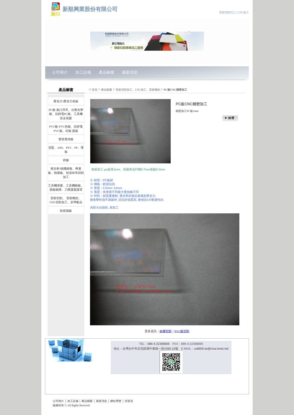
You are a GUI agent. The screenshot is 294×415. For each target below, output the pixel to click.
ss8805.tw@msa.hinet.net (211, 348)
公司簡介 (60, 72)
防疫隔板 (66, 210)
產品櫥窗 (106, 72)
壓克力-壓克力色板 (66, 101)
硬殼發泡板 (66, 139)
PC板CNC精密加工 (175, 89)
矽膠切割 (166, 331)
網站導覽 (115, 401)
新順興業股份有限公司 (90, 9)
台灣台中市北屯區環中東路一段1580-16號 (150, 348)
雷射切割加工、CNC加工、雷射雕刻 (138, 89)
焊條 (66, 160)
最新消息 (130, 72)
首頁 (94, 89)
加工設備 (83, 72)
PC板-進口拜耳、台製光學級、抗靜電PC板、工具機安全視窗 (66, 114)
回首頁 (129, 401)
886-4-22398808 (158, 343)
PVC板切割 (182, 331)
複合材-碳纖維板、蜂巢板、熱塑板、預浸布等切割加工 (66, 173)
